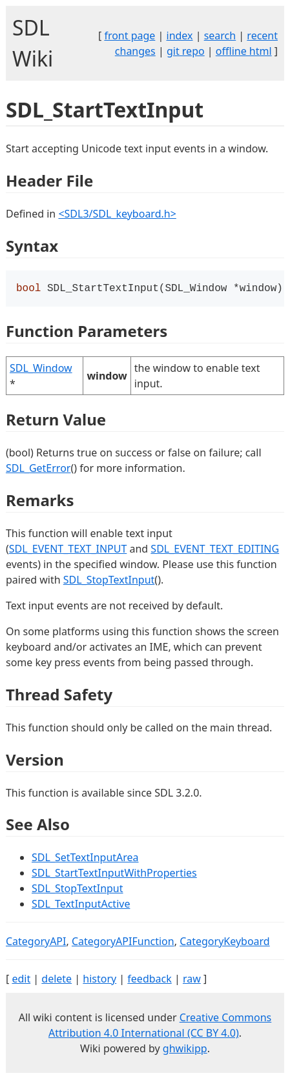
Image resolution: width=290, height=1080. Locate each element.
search (220, 35)
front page (129, 35)
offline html (244, 51)
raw (192, 980)
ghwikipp (185, 1050)
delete (56, 980)
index (180, 35)
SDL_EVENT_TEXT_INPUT (68, 550)
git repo (186, 51)
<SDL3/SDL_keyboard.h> (117, 214)
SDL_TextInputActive (81, 905)
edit (21, 980)
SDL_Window (41, 369)
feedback (149, 980)
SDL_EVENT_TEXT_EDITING (214, 550)
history (99, 980)
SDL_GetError (38, 469)
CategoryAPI (36, 942)
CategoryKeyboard (225, 942)
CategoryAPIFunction (123, 942)
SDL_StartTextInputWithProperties (114, 874)
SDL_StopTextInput (109, 581)
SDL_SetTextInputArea (85, 858)
